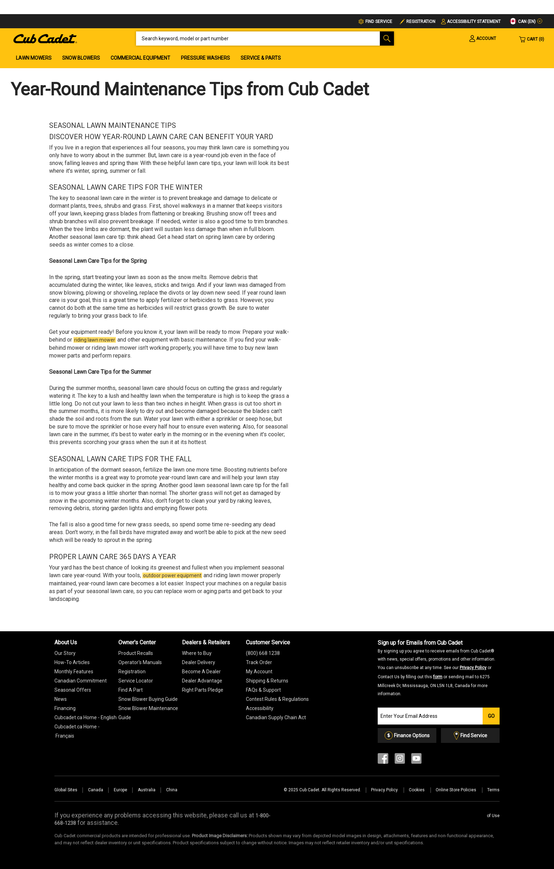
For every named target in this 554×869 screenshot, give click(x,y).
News (60, 699)
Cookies (417, 789)
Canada (95, 789)
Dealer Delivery (198, 662)
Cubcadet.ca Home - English (85, 717)
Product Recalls (135, 653)
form (437, 676)
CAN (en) (523, 21)
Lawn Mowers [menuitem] (34, 58)
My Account (259, 671)
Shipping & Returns (267, 681)
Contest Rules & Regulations (277, 699)
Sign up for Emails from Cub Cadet (436, 667)
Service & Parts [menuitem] (261, 58)
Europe (120, 789)
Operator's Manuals (140, 662)
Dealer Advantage (202, 681)
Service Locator (135, 681)
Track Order (259, 662)
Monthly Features (73, 671)
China (171, 789)
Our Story (65, 653)
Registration (420, 21)
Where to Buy (197, 653)
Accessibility (259, 708)
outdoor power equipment (172, 575)
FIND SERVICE (378, 21)
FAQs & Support (263, 690)
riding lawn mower (94, 340)
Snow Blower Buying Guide (148, 699)
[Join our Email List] (430, 716)
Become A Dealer (201, 671)
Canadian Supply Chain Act (276, 717)
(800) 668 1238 (263, 653)
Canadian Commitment (80, 681)
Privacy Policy (473, 667)
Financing (65, 708)
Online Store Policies (456, 789)
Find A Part (130, 690)
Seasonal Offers (72, 690)
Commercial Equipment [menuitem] (140, 58)
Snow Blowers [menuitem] (81, 58)
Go (491, 716)
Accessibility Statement (474, 21)
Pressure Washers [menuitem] (205, 58)
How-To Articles (72, 662)
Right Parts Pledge (202, 690)
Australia (146, 789)
